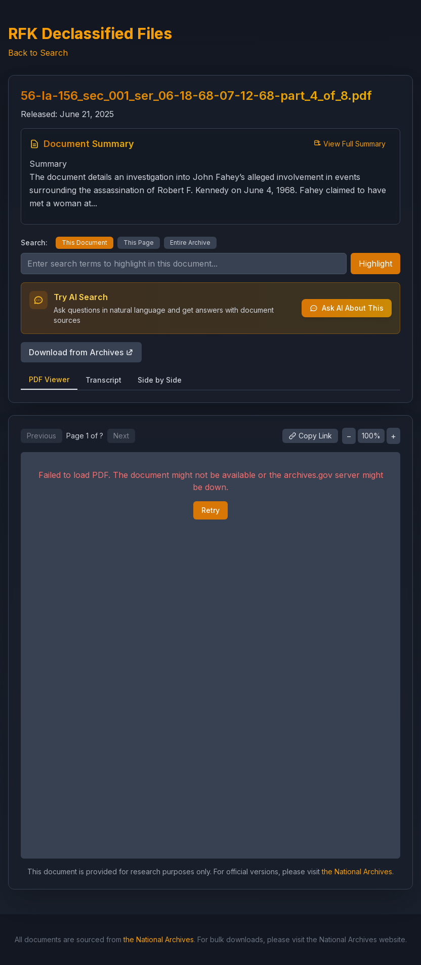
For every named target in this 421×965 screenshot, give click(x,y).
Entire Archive (190, 242)
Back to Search (38, 53)
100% (371, 435)
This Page (138, 242)
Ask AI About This (347, 308)
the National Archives (357, 871)
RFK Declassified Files (90, 33)
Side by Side (160, 380)
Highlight (375, 263)
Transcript (103, 380)
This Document (84, 242)
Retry (210, 510)
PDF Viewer (49, 379)
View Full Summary (349, 143)
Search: (34, 242)
